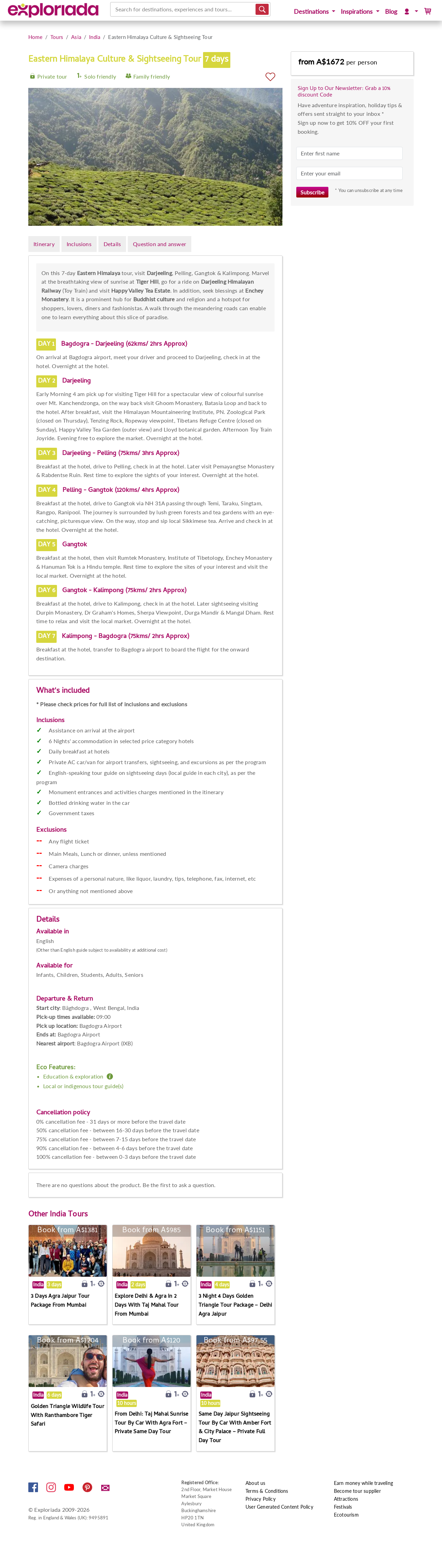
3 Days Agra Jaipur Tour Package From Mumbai (60, 1301)
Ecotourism (346, 1515)
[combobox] (116, 9)
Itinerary (44, 244)
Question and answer (159, 244)
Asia (76, 37)
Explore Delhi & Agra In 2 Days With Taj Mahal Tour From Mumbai (147, 1305)
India (94, 37)
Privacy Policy (261, 1499)
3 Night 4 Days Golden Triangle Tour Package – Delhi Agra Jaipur (235, 1305)
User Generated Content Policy (279, 1507)
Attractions (346, 1499)
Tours (56, 37)
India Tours (69, 1215)
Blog (391, 11)
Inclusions (79, 244)
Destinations (312, 11)
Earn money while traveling (363, 1483)
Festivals (343, 1507)
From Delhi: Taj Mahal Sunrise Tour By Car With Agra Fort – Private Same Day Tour (152, 1423)
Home (35, 37)
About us (256, 1483)
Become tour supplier (357, 1491)
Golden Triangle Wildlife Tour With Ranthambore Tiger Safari (67, 1416)
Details (112, 244)
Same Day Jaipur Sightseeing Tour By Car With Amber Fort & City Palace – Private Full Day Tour (235, 1428)
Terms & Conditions (267, 1491)
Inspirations (357, 11)
